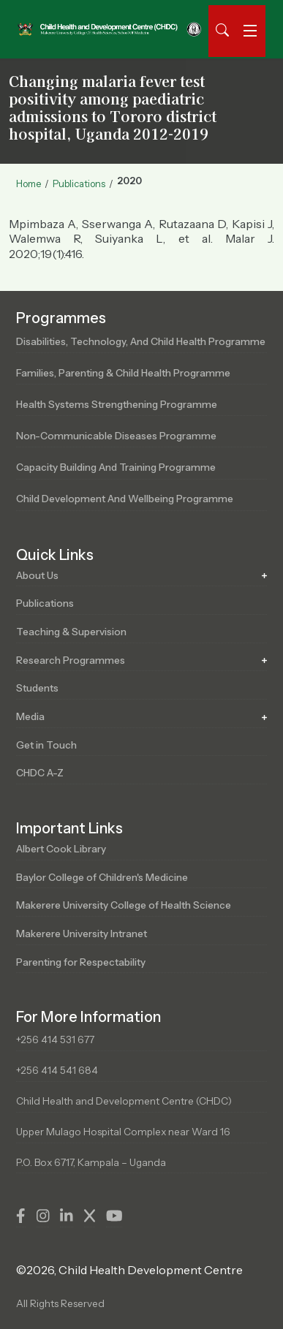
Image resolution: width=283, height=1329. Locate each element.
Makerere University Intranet (81, 933)
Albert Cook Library (61, 849)
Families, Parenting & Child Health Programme (123, 373)
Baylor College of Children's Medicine (102, 877)
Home (28, 183)
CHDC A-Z (40, 773)
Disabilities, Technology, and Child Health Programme (140, 341)
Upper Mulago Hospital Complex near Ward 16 (123, 1131)
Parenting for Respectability (81, 962)
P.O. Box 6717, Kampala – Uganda (91, 1162)
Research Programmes (70, 660)
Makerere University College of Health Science (123, 905)
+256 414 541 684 (57, 1070)
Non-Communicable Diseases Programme (116, 436)
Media (30, 716)
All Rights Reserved (60, 1303)
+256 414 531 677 (55, 1039)
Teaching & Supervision (71, 631)
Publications (79, 183)
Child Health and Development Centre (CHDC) (124, 1101)
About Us (37, 575)
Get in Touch (46, 745)
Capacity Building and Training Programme (116, 467)
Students (37, 688)
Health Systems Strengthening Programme (116, 404)
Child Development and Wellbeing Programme (124, 498)
